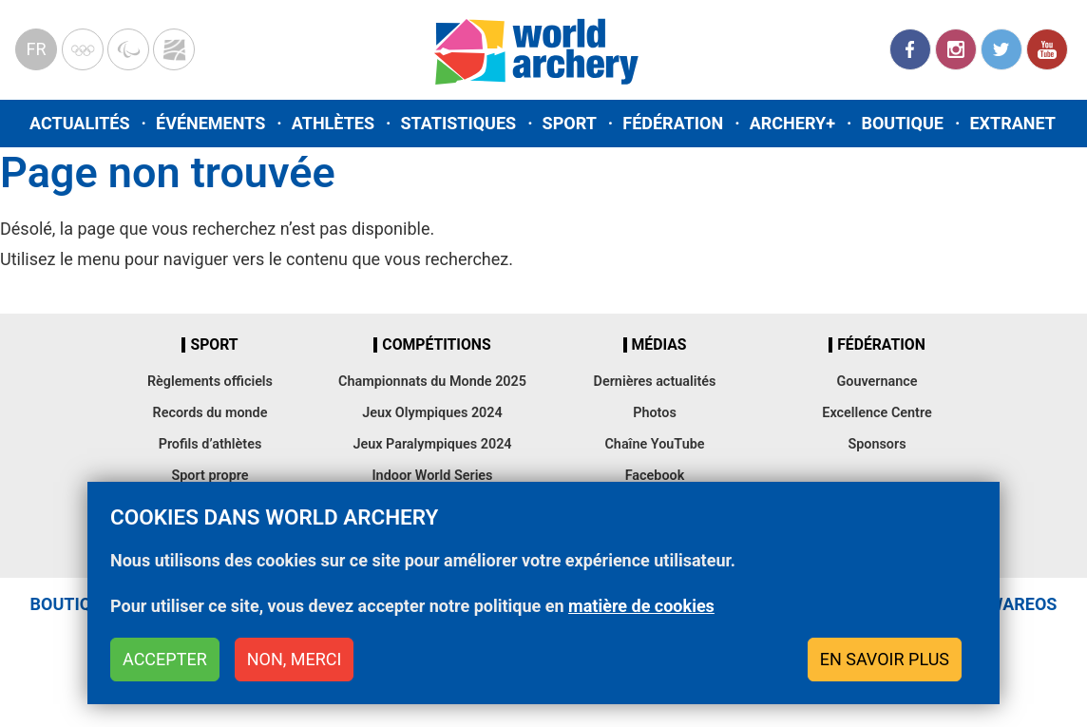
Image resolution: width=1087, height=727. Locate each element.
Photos (655, 413)
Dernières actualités (655, 381)
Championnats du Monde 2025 (432, 381)
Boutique (902, 123)
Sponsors (877, 444)
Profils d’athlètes (210, 444)
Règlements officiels (210, 381)
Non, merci (294, 664)
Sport (570, 123)
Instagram (956, 49)
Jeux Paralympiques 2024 (432, 444)
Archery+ (792, 123)
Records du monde (210, 413)
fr (36, 49)
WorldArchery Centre (174, 49)
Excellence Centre (876, 413)
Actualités (79, 123)
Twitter (1001, 49)
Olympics (83, 49)
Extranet (1012, 123)
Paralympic (128, 49)
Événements (210, 123)
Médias (659, 345)
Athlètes (333, 123)
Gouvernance (876, 381)
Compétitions (436, 345)
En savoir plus (884, 664)
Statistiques (458, 123)
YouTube (1047, 49)
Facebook (910, 49)
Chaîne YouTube (654, 444)
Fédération (672, 123)
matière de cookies (641, 612)
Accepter (165, 664)
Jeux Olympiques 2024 (432, 413)
